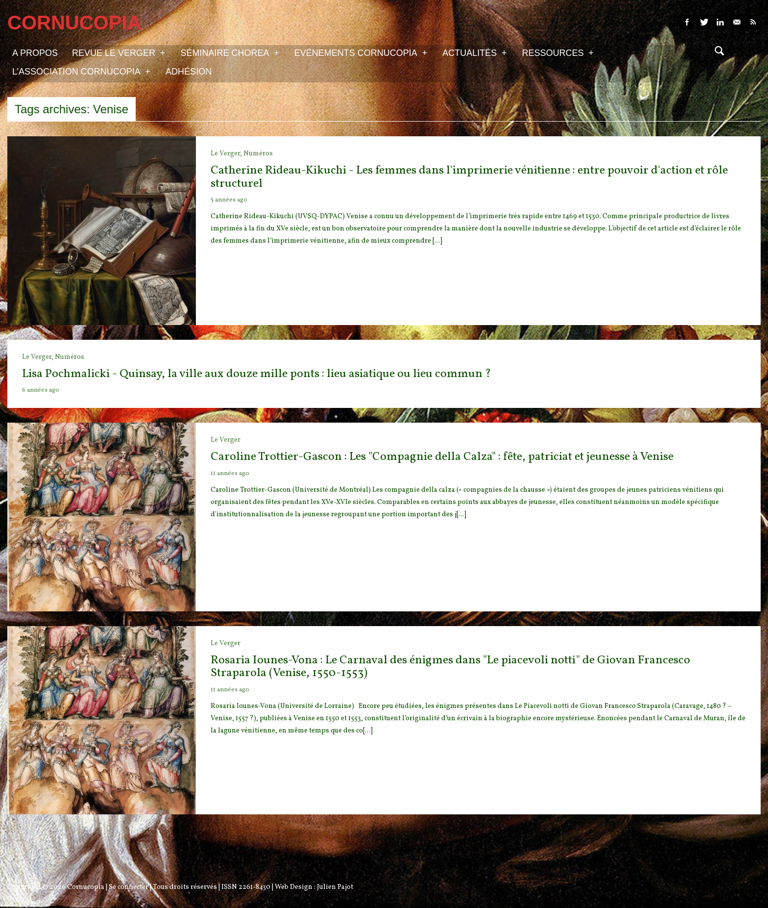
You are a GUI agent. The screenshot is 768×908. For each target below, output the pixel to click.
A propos (35, 53)
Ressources (558, 52)
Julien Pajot (335, 887)
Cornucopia (85, 887)
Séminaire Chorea (229, 52)
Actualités (474, 52)
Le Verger (225, 440)
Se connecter (128, 887)
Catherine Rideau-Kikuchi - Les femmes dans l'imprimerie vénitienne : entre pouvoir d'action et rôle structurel (469, 177)
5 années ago (229, 200)
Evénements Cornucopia (360, 52)
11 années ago (230, 473)
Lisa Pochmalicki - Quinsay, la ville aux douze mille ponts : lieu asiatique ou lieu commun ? (256, 374)
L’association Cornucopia (81, 71)
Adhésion (189, 71)
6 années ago (40, 390)
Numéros (258, 153)
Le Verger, (227, 153)
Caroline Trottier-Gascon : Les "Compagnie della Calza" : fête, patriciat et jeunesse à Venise (442, 457)
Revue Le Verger (118, 52)
